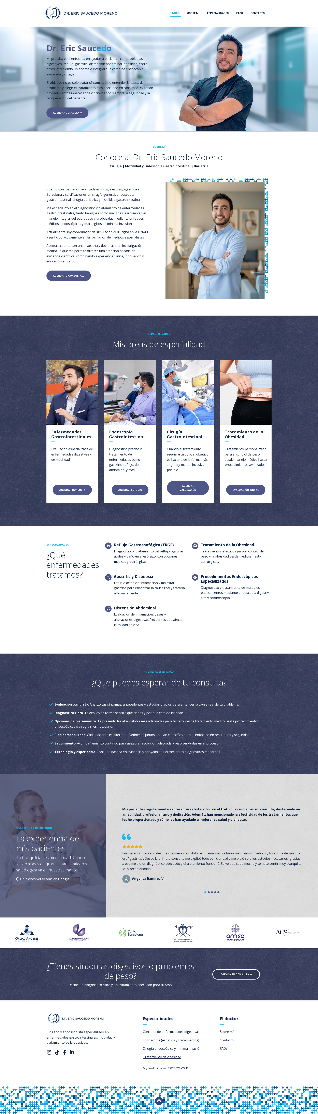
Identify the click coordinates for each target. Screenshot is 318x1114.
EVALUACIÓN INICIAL (246, 489)
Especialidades (218, 13)
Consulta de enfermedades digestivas (171, 1031)
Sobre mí (193, 13)
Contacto (257, 13)
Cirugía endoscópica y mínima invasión (172, 1048)
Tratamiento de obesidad (162, 1057)
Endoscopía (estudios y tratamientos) (171, 1040)
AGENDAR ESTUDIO (130, 489)
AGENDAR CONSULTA (67, 112)
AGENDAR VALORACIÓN (188, 487)
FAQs (239, 13)
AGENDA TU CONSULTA (68, 275)
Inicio (175, 13)
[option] (29, 933)
